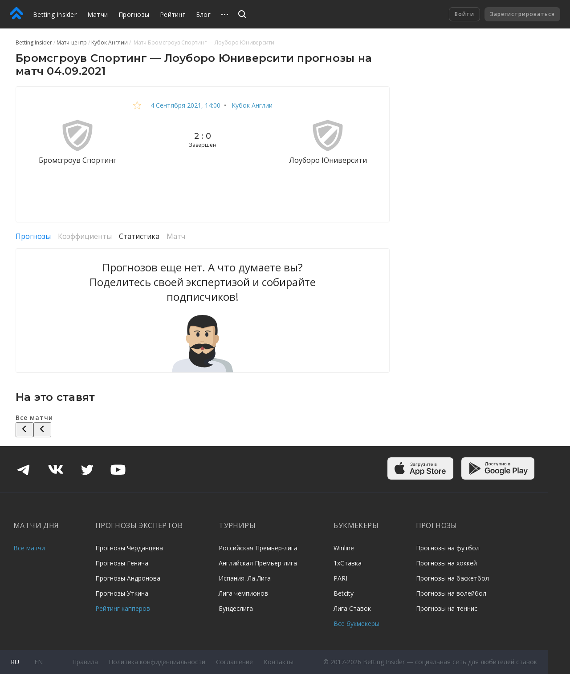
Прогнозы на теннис (446, 608)
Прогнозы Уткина (121, 593)
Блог (203, 14)
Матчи (97, 14)
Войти (464, 14)
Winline (344, 548)
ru (15, 662)
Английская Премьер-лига (258, 563)
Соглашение (234, 662)
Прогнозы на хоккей (446, 563)
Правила (85, 662)
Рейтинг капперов (122, 608)
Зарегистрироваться (522, 14)
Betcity (344, 593)
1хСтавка (348, 563)
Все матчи (29, 548)
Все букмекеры (356, 623)
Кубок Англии (251, 105)
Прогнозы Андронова (127, 578)
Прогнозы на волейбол (451, 593)
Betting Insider (55, 14)
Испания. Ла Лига (245, 578)
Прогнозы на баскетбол (452, 578)
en (38, 662)
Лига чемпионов (243, 593)
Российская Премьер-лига (258, 548)
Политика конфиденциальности (157, 662)
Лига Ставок (352, 608)
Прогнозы (133, 14)
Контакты (278, 662)
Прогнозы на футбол (448, 548)
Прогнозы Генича (121, 563)
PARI (340, 578)
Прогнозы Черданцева (129, 548)
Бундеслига (236, 608)
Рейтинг (172, 14)
